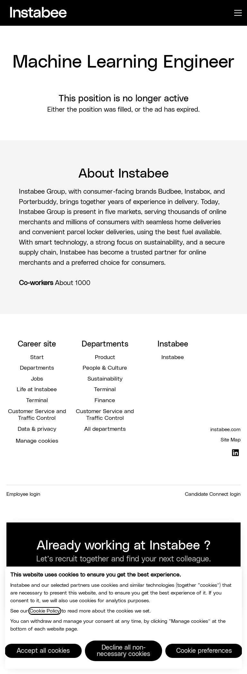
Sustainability (105, 379)
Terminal (37, 400)
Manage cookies (37, 441)
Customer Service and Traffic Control (37, 415)
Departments (37, 368)
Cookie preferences (204, 651)
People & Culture (105, 368)
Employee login (23, 494)
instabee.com (225, 429)
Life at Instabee (37, 389)
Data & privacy (37, 429)
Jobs (37, 379)
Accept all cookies (43, 651)
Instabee (172, 357)
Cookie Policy (45, 611)
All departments (105, 429)
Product (105, 357)
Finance (105, 400)
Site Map (231, 439)
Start (37, 357)
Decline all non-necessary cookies (123, 650)
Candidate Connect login (213, 494)
